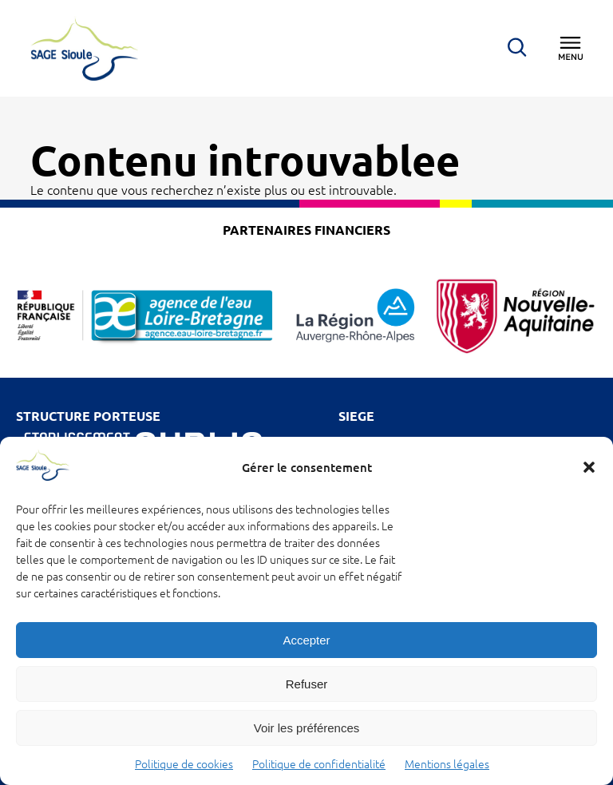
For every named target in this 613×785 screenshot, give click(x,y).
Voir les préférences (307, 728)
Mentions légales (447, 764)
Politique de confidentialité (319, 764)
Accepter (306, 640)
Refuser (307, 684)
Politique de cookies (184, 764)
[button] (589, 467)
